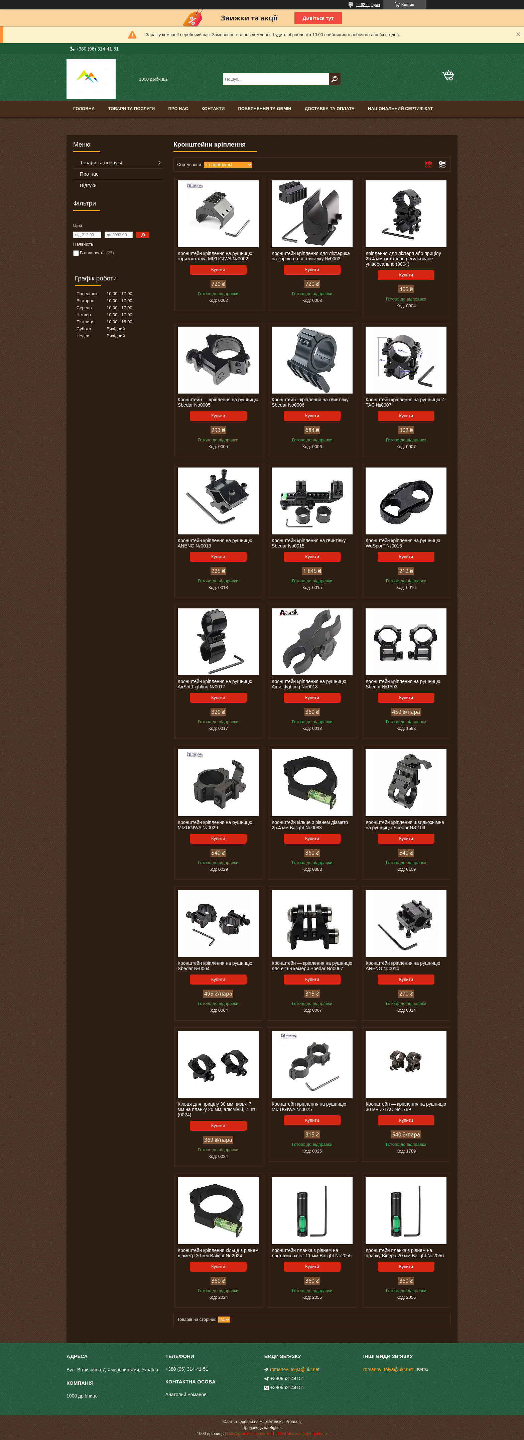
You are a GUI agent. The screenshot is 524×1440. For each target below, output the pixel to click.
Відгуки (88, 185)
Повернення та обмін (264, 108)
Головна (84, 108)
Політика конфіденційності (302, 1433)
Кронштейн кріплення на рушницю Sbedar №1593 (403, 684)
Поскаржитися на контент (250, 1433)
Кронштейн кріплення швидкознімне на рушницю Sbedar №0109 (405, 825)
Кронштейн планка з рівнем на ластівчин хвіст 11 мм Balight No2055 (312, 1253)
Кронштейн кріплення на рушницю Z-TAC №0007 (406, 402)
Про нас (178, 108)
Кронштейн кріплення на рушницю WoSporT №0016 (403, 543)
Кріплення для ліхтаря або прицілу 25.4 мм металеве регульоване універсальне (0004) (403, 259)
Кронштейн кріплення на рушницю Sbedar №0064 (215, 965)
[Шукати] (335, 79)
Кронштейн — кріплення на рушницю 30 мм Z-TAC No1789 (406, 1106)
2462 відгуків (368, 4)
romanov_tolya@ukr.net (294, 1369)
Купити (218, 269)
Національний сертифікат (400, 108)
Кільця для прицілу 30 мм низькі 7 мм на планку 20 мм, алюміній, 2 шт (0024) (216, 1109)
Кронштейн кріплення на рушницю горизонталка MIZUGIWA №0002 (215, 256)
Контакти (213, 108)
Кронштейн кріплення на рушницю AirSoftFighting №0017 (215, 684)
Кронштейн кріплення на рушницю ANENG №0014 (403, 965)
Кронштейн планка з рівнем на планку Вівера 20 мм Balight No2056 (405, 1253)
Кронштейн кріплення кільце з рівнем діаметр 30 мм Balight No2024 (218, 1253)
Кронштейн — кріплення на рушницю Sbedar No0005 (218, 402)
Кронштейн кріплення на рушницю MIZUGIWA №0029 (215, 825)
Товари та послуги (131, 108)
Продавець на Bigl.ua (262, 1427)
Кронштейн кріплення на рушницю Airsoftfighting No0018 (309, 684)
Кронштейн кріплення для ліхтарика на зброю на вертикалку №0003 (311, 256)
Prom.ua (293, 1421)
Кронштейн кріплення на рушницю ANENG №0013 (215, 543)
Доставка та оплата (330, 108)
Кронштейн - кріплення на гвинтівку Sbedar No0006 (310, 402)
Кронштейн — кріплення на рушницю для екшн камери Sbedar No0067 (312, 965)
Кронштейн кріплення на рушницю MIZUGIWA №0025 (309, 1106)
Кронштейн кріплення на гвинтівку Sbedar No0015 (309, 543)
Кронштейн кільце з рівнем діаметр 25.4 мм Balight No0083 (310, 825)
